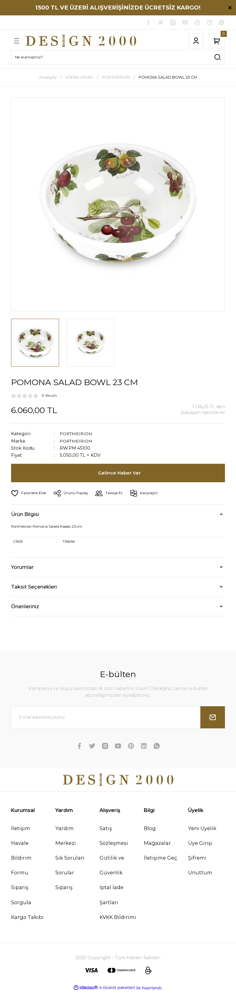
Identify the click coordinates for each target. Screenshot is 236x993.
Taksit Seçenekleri (34, 588)
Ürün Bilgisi (25, 515)
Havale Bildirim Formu (21, 858)
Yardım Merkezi (65, 836)
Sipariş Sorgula (21, 895)
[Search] (118, 57)
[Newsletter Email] (118, 718)
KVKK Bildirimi (118, 918)
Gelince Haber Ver (120, 474)
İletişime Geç (160, 858)
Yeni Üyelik (202, 829)
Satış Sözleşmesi (114, 836)
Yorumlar (22, 568)
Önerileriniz (25, 607)
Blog (150, 829)
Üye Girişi (200, 844)
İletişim (20, 829)
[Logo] (81, 41)
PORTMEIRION (77, 434)
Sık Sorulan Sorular (69, 865)
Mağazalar (157, 844)
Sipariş (64, 888)
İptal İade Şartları (112, 895)
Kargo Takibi (27, 918)
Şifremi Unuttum (200, 865)
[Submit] (212, 718)
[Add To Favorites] (29, 494)
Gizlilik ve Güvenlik (112, 865)
